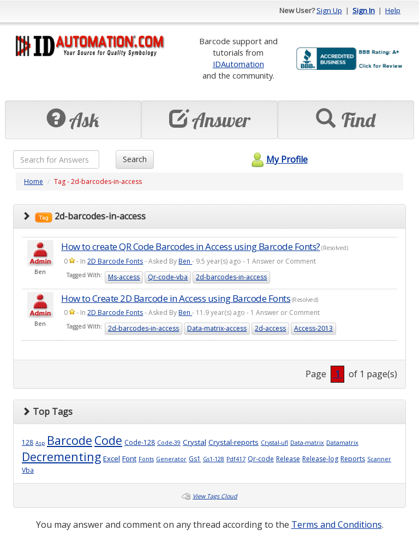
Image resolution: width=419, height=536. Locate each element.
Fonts (146, 459)
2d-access (270, 328)
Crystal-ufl (274, 442)
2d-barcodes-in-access (231, 277)
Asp (40, 442)
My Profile (278, 159)
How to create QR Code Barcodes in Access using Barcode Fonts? (190, 246)
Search (135, 159)
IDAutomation (238, 63)
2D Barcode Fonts (115, 261)
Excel (111, 458)
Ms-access (124, 277)
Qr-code (261, 458)
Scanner (379, 459)
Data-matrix (307, 442)
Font (129, 458)
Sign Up (329, 10)
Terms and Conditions (336, 525)
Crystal (194, 442)
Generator (171, 459)
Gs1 (195, 458)
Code (108, 440)
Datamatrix (342, 442)
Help (392, 10)
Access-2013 (313, 328)
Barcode (69, 440)
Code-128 (139, 442)
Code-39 (169, 442)
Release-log (320, 458)
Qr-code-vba (168, 277)
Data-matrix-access (217, 328)
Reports (352, 458)
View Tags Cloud (215, 496)
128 (27, 442)
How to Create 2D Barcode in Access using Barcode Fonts (175, 298)
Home (33, 181)
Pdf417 (236, 459)
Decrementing (61, 456)
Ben (185, 261)
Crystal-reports (233, 442)
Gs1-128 (213, 459)
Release (288, 458)
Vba (28, 470)
